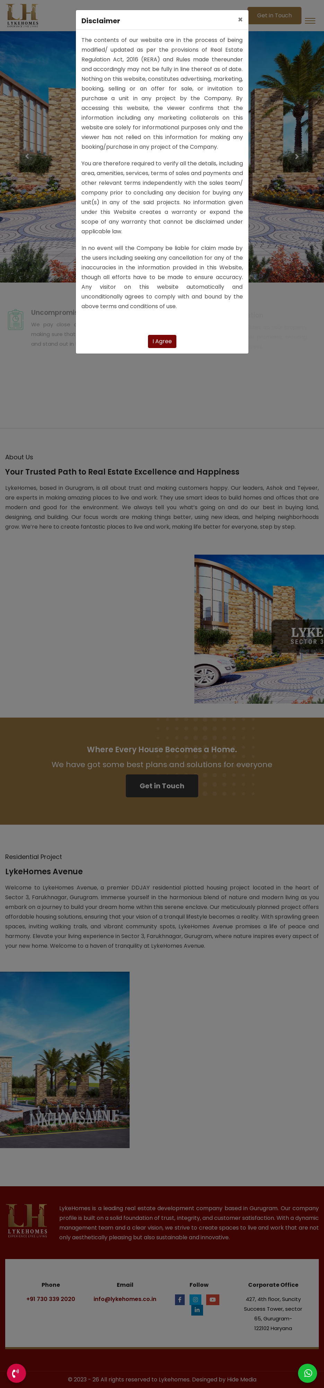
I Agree (162, 341)
